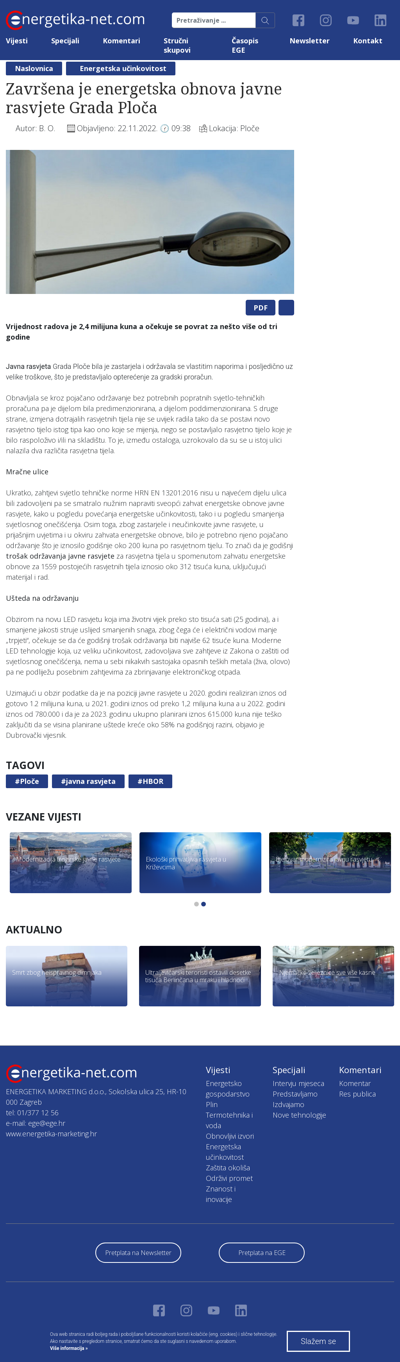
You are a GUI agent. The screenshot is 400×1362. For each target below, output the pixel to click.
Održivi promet (229, 1178)
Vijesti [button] (17, 40)
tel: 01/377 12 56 (32, 1112)
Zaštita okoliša (228, 1167)
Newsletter (309, 40)
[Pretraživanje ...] (214, 20)
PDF (261, 307)
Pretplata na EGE (262, 1252)
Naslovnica (34, 68)
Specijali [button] (65, 40)
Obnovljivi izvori (230, 1136)
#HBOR (150, 781)
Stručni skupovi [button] (177, 45)
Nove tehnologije (299, 1115)
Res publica (357, 1094)
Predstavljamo (295, 1094)
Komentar (355, 1083)
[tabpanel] (150, 222)
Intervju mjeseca (298, 1083)
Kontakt (367, 40)
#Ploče (27, 781)
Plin (212, 1104)
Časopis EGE (245, 45)
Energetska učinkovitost (123, 68)
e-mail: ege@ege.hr (35, 1123)
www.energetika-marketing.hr (51, 1133)
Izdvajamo (288, 1104)
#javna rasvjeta (88, 781)
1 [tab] (196, 904)
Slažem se (318, 1341)
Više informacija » (69, 1348)
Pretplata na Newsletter (138, 1252)
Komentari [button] (121, 40)
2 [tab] (203, 904)
